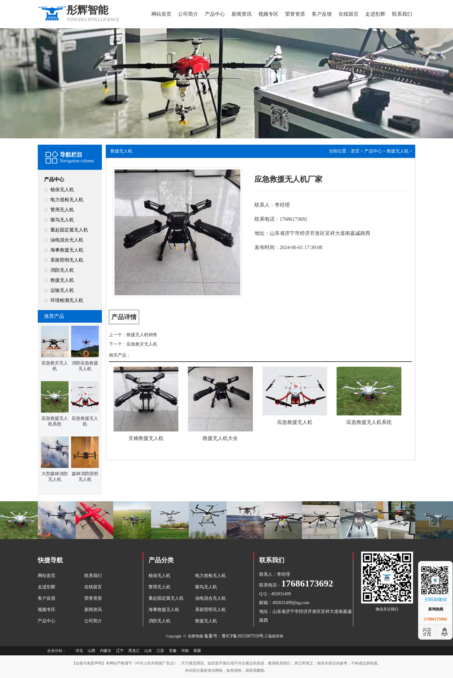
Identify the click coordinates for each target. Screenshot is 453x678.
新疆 (197, 650)
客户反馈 (322, 14)
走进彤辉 (375, 14)
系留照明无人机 (66, 260)
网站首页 (161, 14)
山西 (91, 650)
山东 (148, 650)
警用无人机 (62, 209)
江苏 (160, 650)
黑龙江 (134, 650)
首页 (355, 151)
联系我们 (402, 14)
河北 (79, 650)
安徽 (172, 650)
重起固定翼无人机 (69, 229)
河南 (185, 650)
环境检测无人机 (66, 300)
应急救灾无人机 (141, 344)
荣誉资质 (295, 14)
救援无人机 (62, 280)
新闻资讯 (242, 14)
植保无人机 (62, 189)
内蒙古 (105, 650)
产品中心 (215, 14)
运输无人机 (62, 290)
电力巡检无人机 (66, 199)
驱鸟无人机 (62, 219)
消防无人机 (62, 270)
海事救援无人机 (66, 250)
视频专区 (268, 14)
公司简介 (188, 14)
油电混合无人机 (66, 239)
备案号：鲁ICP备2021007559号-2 (235, 636)
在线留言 (348, 14)
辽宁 (120, 650)
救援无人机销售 (141, 334)
